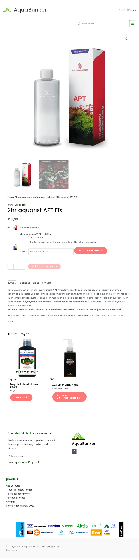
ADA (52, 380)
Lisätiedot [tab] (24, 284)
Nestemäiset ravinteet (44, 198)
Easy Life (12, 380)
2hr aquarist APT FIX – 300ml (35, 235)
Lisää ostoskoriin (44, 267)
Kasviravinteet (23, 198)
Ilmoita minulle (90, 252)
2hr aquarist (21, 206)
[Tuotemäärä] (16, 268)
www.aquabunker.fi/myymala (24, 464)
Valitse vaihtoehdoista (32, 228)
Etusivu (11, 198)
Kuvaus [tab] (12, 284)
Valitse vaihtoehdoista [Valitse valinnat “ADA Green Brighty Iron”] (69, 398)
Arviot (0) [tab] (47, 284)
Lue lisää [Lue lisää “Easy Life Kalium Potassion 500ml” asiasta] (21, 399)
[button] (126, 40)
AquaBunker (31, 10)
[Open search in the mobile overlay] (101, 25)
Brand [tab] (36, 284)
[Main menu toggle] (132, 25)
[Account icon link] (134, 10)
